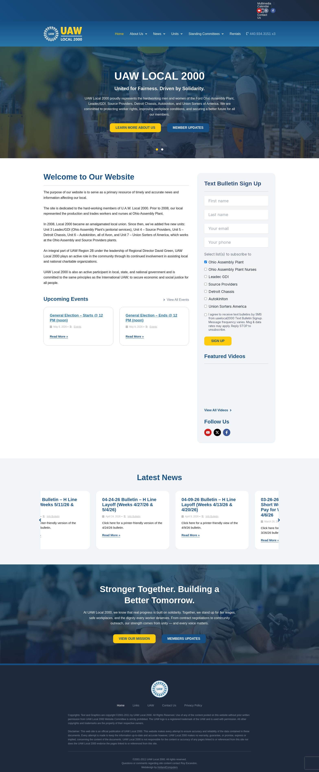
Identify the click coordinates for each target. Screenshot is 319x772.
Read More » (59, 324)
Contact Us (245, 4)
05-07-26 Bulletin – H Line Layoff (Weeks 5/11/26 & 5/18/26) (77, 492)
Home (119, 21)
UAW (217, 4)
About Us (138, 21)
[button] (138, 22)
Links (229, 4)
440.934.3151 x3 (262, 22)
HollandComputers (167, 755)
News (159, 21)
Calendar (202, 4)
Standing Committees (206, 21)
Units (176, 21)
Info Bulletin (80, 504)
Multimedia (184, 4)
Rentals (235, 21)
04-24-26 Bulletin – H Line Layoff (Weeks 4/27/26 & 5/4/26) (156, 492)
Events (77, 314)
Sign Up (218, 328)
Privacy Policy (193, 693)
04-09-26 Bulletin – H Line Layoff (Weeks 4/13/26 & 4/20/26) (235, 492)
